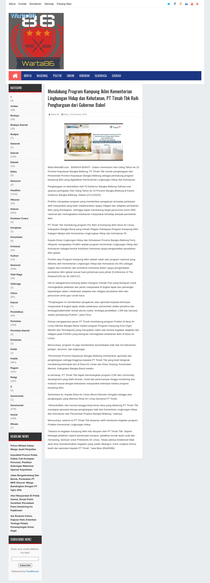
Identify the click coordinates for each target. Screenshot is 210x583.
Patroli (14, 302)
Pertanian (15, 340)
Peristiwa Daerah (20, 330)
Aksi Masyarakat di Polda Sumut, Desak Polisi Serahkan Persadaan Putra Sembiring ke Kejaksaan (24, 503)
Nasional (42, 75)
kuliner (14, 255)
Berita (28, 75)
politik (14, 358)
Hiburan (84, 75)
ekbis (13, 171)
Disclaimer (35, 3)
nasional (15, 265)
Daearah (15, 143)
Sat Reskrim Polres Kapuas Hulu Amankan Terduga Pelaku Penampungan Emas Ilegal (23, 523)
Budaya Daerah (19, 125)
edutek (14, 162)
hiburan (14, 199)
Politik (57, 75)
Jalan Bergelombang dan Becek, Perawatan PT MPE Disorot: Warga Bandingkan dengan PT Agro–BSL (24, 482)
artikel (14, 106)
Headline (15, 190)
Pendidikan (16, 311)
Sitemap (49, 3)
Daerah (116, 75)
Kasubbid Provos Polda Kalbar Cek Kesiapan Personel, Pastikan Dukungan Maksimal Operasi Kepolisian (23, 462)
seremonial (16, 405)
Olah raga (16, 274)
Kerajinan (15, 227)
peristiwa (15, 321)
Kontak (23, 3)
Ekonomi (15, 181)
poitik (13, 349)
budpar (14, 134)
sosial (13, 414)
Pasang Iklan (64, 3)
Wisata (14, 424)
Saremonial (16, 396)
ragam (14, 368)
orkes (13, 293)
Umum (70, 75)
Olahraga (101, 75)
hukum (14, 209)
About (12, 3)
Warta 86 (22, 15)
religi (13, 377)
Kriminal (15, 246)
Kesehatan (16, 237)
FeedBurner (32, 571)
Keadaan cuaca (19, 218)
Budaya (14, 115)
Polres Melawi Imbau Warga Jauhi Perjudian (23, 447)
